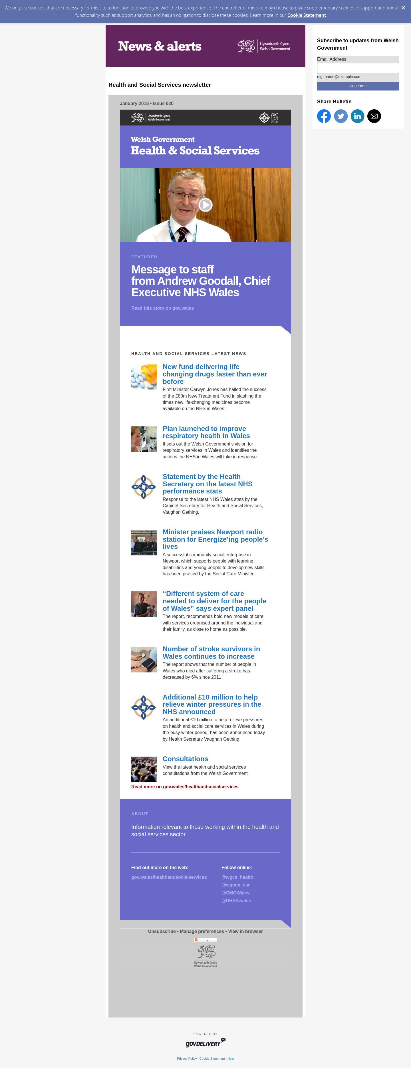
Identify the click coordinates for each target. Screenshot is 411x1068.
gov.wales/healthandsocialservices (169, 877)
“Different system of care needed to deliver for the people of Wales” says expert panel (214, 601)
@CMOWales (235, 892)
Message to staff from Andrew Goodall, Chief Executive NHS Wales (200, 281)
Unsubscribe (162, 931)
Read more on (185, 786)
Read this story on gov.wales (162, 308)
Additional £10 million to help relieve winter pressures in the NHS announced (212, 704)
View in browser (245, 931)
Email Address (331, 59)
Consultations (185, 759)
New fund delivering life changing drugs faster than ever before (215, 374)
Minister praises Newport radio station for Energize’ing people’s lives (215, 539)
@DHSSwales (236, 900)
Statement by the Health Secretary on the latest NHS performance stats (208, 484)
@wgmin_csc (236, 884)
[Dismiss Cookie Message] (403, 7)
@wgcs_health (237, 877)
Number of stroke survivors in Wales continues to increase (211, 652)
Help (230, 1058)
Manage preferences (202, 931)
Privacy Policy (187, 1058)
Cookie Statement (306, 15)
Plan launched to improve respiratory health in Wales (206, 432)
